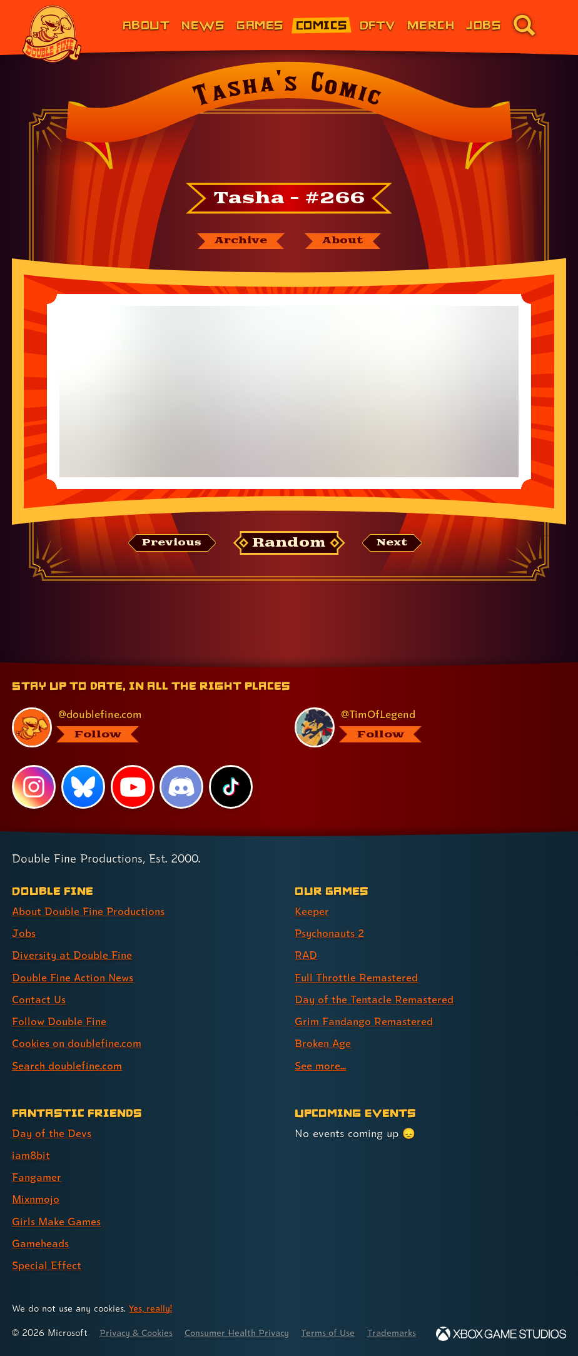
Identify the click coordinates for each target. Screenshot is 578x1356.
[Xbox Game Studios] (501, 1334)
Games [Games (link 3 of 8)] (259, 25)
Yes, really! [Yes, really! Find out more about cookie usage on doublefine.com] (151, 1292)
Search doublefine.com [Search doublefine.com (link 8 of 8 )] (68, 1050)
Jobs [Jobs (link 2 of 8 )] (24, 919)
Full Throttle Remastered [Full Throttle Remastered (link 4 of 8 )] (357, 962)
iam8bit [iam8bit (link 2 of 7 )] (31, 1139)
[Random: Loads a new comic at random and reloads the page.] (289, 543)
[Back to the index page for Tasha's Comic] (289, 119)
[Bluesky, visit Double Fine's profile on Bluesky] (83, 773)
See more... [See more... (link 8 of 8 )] (321, 1050)
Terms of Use (339, 1317)
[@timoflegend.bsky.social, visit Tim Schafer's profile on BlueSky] (423, 714)
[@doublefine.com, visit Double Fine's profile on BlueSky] (140, 714)
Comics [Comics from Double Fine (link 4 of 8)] (322, 25)
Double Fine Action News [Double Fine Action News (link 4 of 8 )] (74, 962)
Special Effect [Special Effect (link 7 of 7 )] (46, 1249)
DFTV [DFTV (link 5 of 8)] (377, 25)
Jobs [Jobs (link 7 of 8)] (483, 25)
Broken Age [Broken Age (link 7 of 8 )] (324, 1028)
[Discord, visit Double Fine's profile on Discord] (182, 773)
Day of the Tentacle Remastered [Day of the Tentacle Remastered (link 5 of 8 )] (375, 984)
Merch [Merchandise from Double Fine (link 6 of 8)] (430, 25)
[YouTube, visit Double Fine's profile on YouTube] (133, 773)
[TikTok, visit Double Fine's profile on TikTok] (231, 773)
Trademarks (405, 1317)
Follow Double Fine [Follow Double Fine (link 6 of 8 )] (60, 1006)
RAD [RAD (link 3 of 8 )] (306, 941)
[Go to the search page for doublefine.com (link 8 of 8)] (524, 25)
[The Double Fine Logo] (52, 34)
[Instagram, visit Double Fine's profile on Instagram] (34, 773)
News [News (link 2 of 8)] (203, 25)
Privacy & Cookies (138, 1317)
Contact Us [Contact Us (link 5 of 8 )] (39, 984)
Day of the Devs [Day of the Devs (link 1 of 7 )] (52, 1118)
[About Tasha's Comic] (344, 241)
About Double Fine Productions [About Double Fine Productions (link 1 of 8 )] (90, 897)
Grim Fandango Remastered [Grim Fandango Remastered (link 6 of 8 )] (365, 1006)
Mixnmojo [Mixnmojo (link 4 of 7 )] (37, 1183)
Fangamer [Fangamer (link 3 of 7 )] (37, 1161)
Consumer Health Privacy (244, 1317)
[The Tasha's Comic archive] (239, 241)
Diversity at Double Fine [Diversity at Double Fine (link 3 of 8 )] (73, 941)
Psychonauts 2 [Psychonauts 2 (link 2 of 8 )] (331, 919)
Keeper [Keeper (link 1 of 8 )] (312, 897)
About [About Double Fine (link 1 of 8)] (146, 25)
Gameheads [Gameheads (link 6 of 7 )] (41, 1227)
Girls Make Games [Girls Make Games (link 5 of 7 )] (57, 1205)
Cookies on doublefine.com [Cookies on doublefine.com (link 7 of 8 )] (78, 1028)
